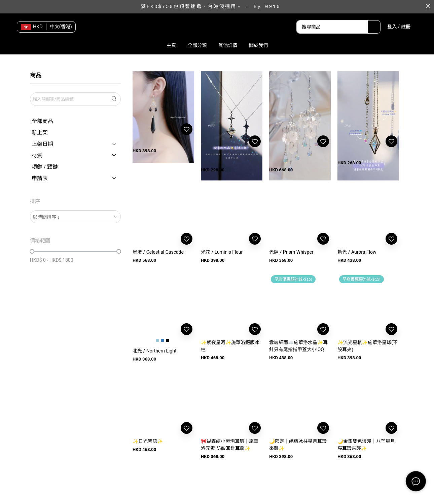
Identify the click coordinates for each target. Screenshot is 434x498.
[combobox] (75, 216)
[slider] (32, 251)
